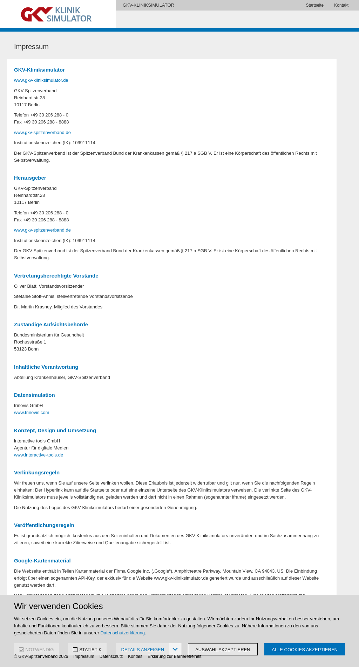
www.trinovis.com (31, 412)
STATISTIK (90, 649)
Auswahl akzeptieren (222, 649)
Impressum (83, 656)
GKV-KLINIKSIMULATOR (148, 5)
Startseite (315, 5)
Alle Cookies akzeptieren (305, 649)
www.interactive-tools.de (38, 455)
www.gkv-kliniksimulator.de (41, 80)
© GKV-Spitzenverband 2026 (41, 656)
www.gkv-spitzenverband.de (42, 132)
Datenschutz (111, 656)
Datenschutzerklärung (122, 632)
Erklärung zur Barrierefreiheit (174, 656)
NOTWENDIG (39, 649)
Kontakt (341, 5)
